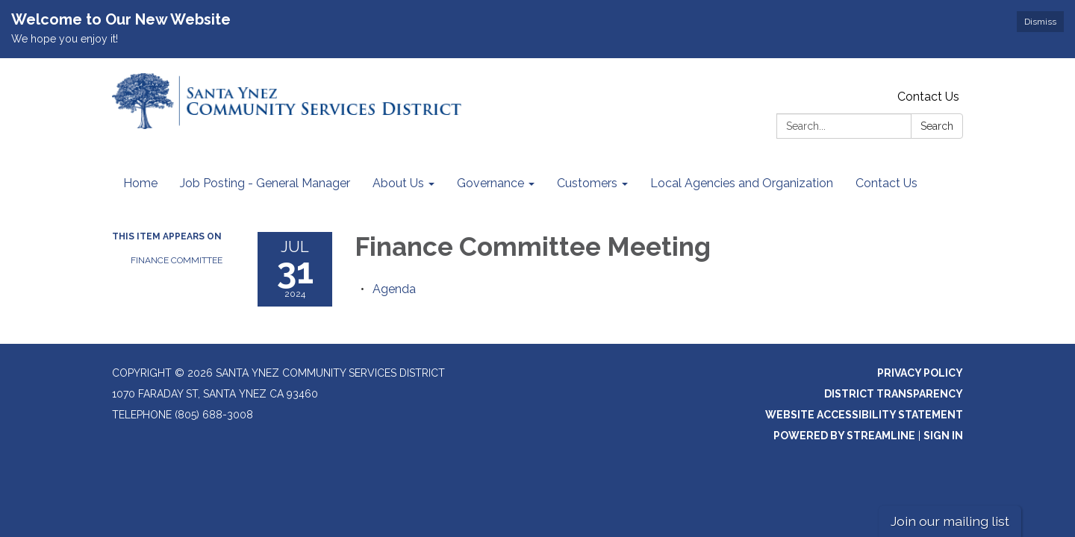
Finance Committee (176, 260)
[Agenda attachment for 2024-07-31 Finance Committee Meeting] (394, 289)
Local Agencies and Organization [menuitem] (741, 183)
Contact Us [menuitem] (886, 183)
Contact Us (928, 97)
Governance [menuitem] (490, 183)
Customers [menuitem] (587, 183)
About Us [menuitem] (398, 183)
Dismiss (1040, 21)
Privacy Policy (920, 373)
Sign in (943, 436)
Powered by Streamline (844, 436)
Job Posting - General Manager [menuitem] (265, 183)
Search (936, 126)
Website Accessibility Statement (864, 415)
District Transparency (893, 394)
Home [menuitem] (140, 183)
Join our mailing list (950, 521)
